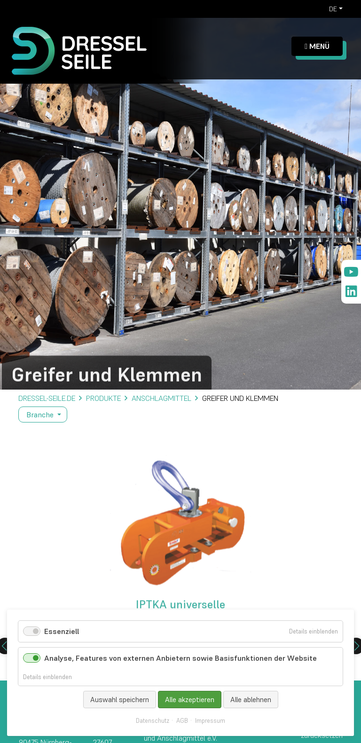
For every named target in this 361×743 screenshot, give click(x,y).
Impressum (210, 721)
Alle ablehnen (250, 699)
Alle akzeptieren (189, 699)
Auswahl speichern (119, 699)
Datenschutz (152, 721)
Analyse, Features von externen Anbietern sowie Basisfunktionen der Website (180, 658)
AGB (182, 721)
